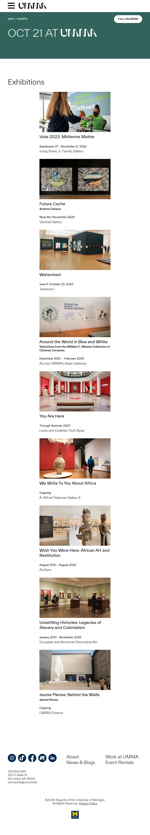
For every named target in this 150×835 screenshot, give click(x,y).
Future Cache (52, 203)
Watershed (50, 274)
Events (22, 19)
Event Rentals (119, 762)
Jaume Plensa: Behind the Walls (69, 694)
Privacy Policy (88, 803)
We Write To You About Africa (67, 483)
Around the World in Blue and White (73, 341)
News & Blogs (80, 762)
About (72, 756)
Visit (11, 19)
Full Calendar (128, 19)
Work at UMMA (121, 756)
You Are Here (51, 416)
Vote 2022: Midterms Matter (67, 136)
